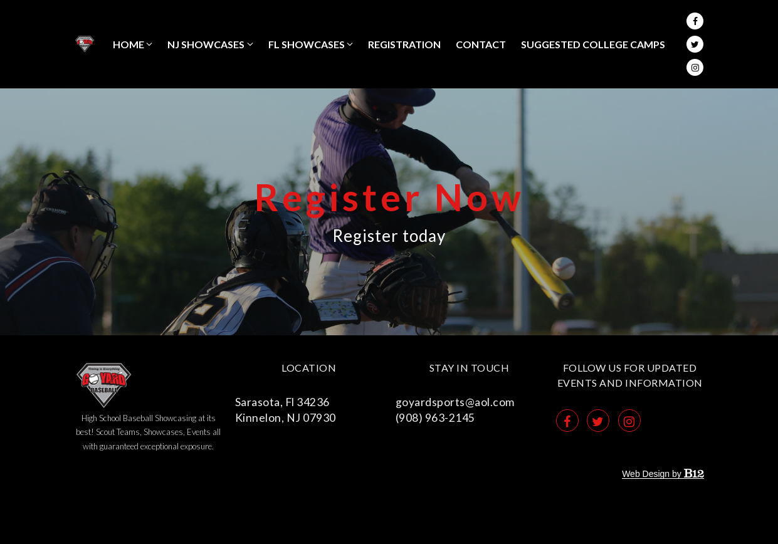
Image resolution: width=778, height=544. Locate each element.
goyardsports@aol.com (455, 402)
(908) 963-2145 (435, 417)
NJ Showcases (205, 44)
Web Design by (662, 474)
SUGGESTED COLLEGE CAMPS (593, 44)
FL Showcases (306, 44)
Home (128, 44)
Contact (481, 44)
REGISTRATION (404, 44)
